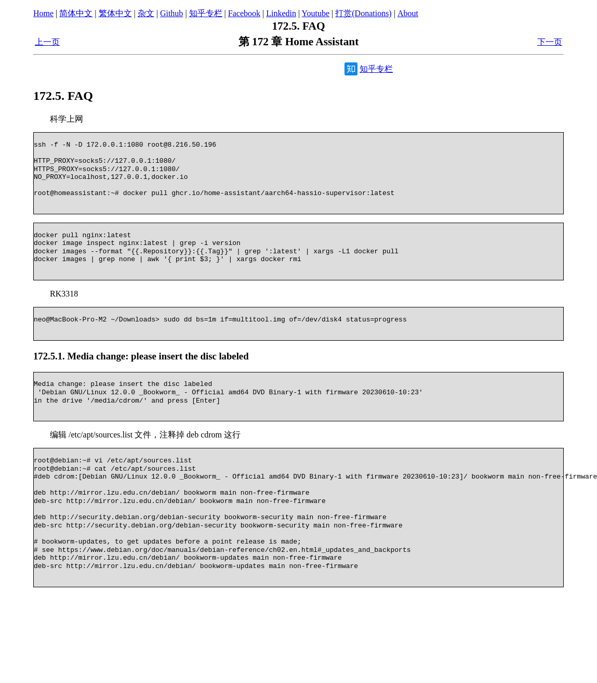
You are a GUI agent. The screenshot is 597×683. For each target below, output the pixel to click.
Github (171, 13)
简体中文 (75, 13)
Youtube (316, 13)
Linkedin (281, 13)
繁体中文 (115, 13)
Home (43, 13)
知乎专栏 (205, 13)
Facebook (244, 13)
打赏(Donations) (363, 13)
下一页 (549, 41)
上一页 (47, 41)
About (407, 13)
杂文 (146, 13)
